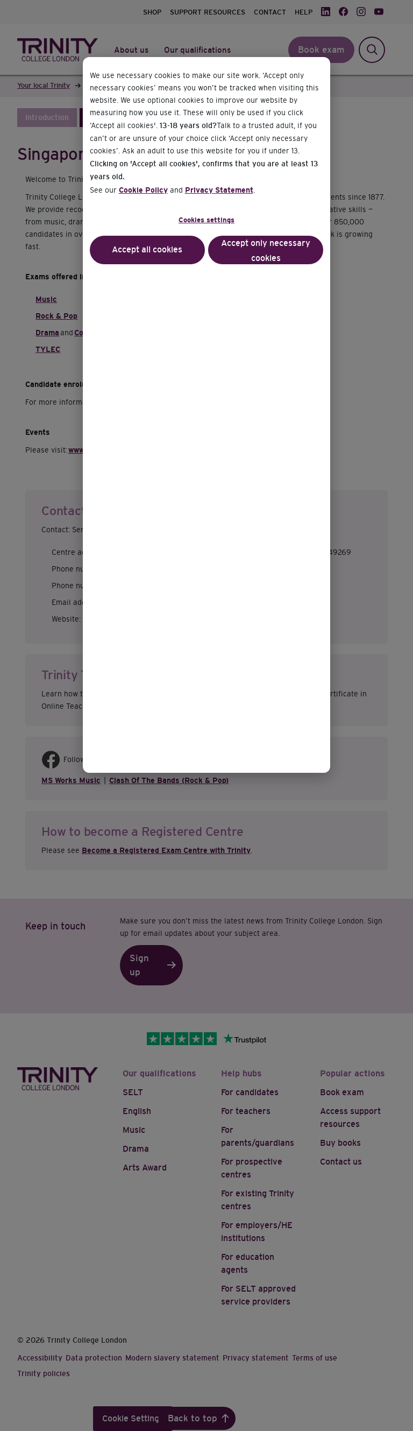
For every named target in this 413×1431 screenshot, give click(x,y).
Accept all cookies (147, 249)
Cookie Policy (143, 190)
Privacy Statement (219, 190)
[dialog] (206, 715)
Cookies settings (206, 220)
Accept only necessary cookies (265, 250)
